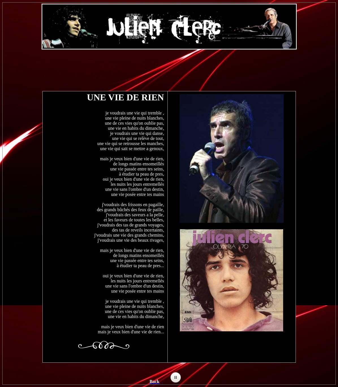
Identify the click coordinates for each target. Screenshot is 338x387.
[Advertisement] (169, 67)
